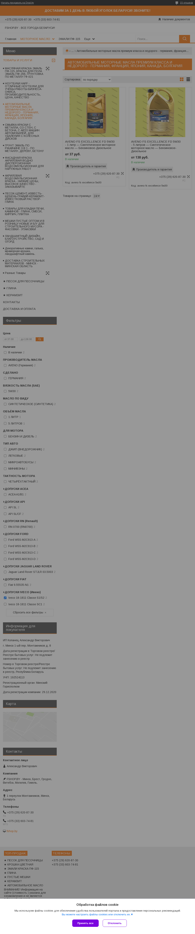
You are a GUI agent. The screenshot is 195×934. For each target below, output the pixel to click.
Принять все (85, 923)
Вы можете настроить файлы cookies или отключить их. (96, 914)
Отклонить (115, 923)
